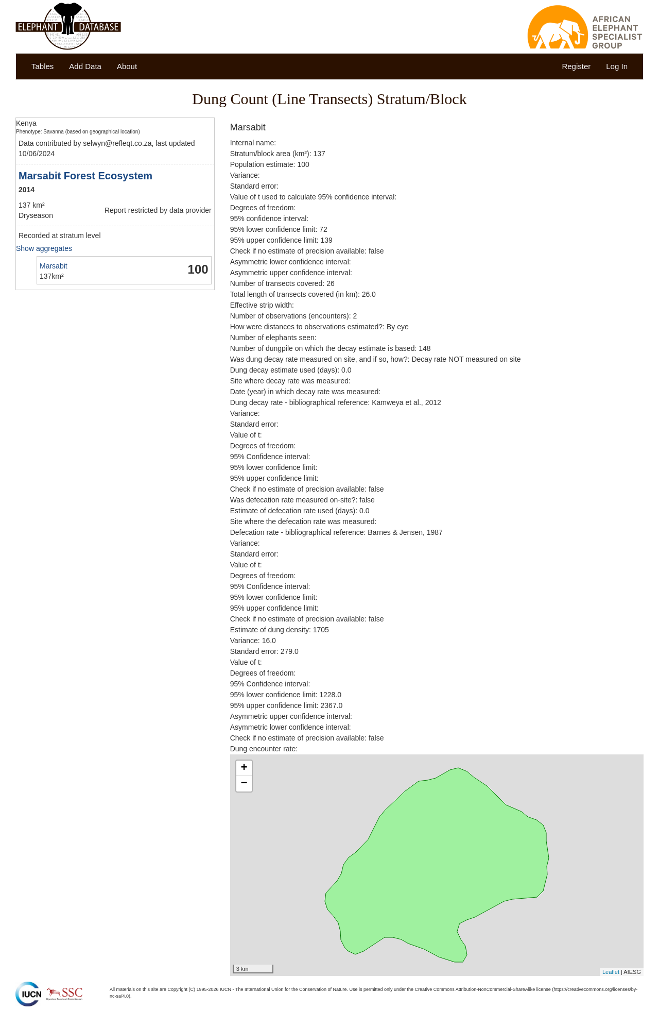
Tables (42, 66)
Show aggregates (44, 248)
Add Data (85, 66)
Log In (617, 66)
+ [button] (244, 768)
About (127, 66)
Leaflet (610, 972)
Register (576, 66)
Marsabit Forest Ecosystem (85, 175)
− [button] (244, 784)
